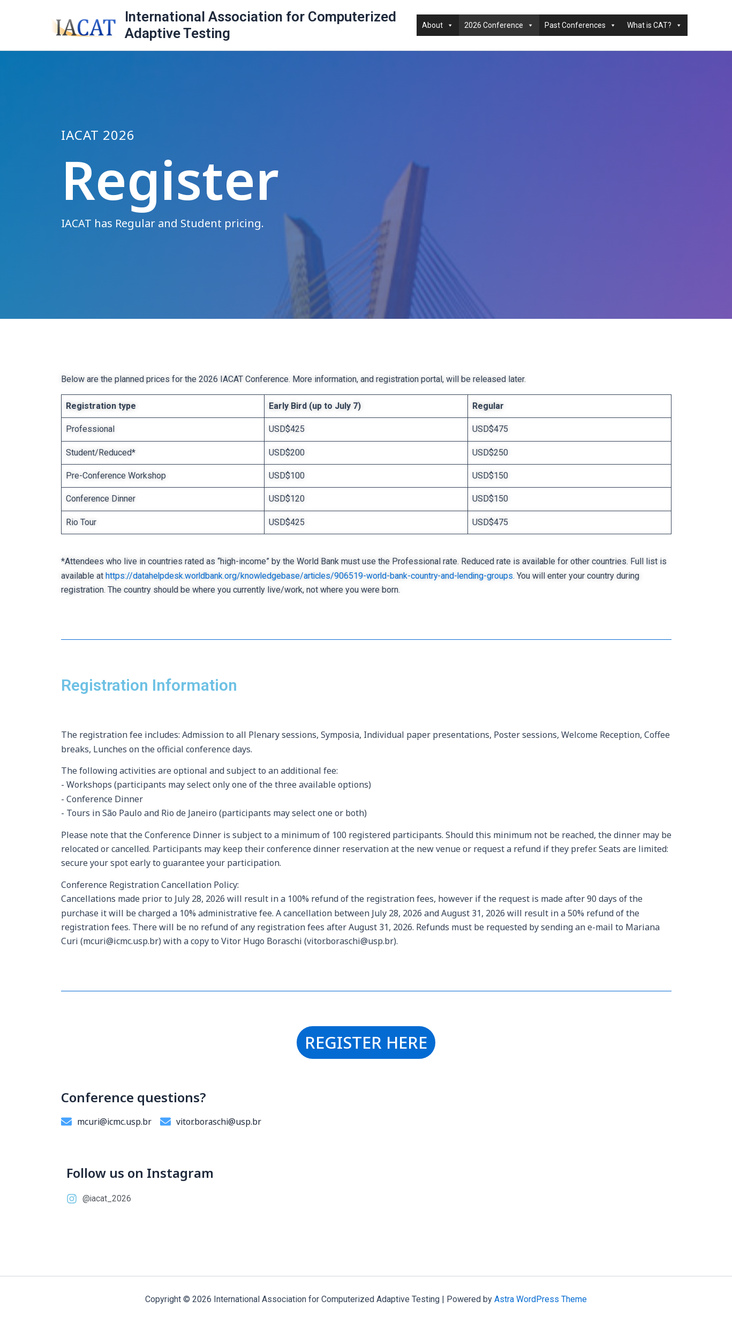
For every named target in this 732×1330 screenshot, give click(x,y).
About (438, 25)
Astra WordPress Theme (540, 1299)
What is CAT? (654, 25)
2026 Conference (499, 25)
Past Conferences (580, 25)
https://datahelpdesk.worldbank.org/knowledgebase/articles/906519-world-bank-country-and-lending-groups (311, 576)
